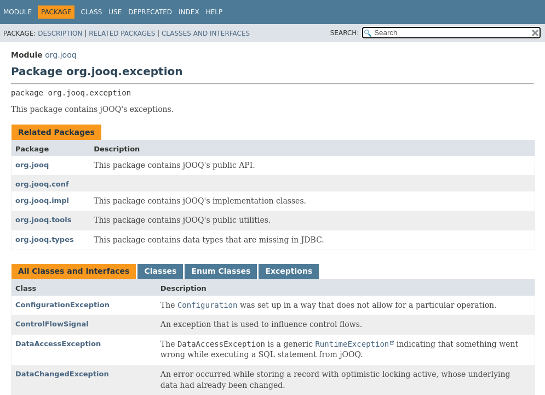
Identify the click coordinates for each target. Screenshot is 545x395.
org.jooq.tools (43, 220)
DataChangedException (62, 374)
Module (17, 12)
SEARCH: (344, 33)
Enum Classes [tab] (220, 271)
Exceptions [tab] (288, 271)
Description (60, 33)
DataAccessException (58, 344)
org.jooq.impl (42, 200)
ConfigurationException (62, 305)
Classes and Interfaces (206, 33)
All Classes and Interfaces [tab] (73, 271)
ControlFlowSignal (52, 324)
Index (189, 12)
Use (115, 12)
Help (214, 12)
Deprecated (150, 12)
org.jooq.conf (42, 184)
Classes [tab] (160, 271)
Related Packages (122, 33)
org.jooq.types (44, 239)
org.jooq (60, 54)
